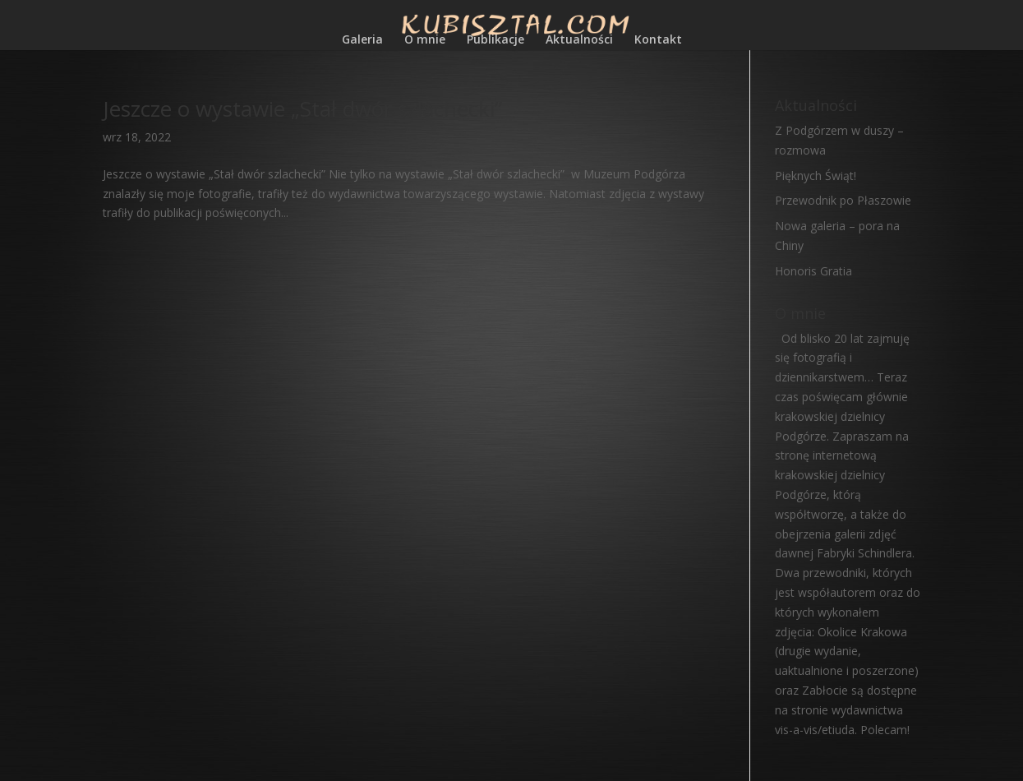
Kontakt (658, 40)
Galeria (362, 40)
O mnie (424, 40)
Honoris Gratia (813, 271)
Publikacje (495, 40)
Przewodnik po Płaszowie (843, 200)
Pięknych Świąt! (815, 175)
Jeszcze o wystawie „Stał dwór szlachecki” (302, 108)
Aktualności (579, 40)
